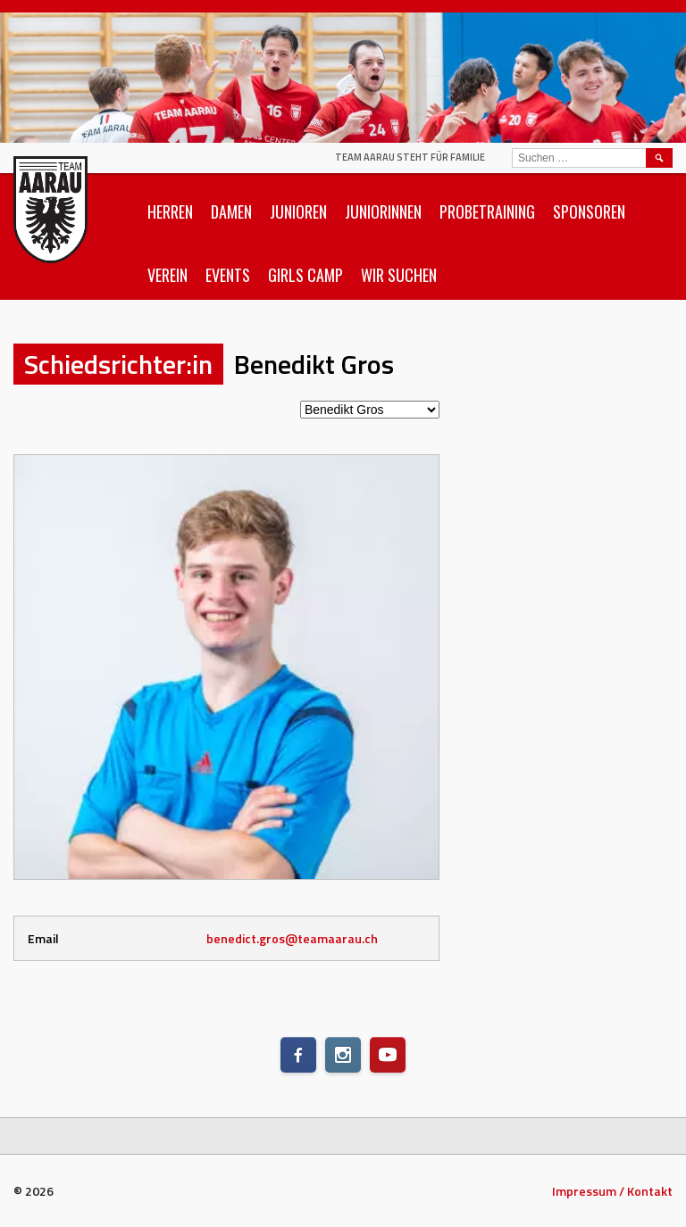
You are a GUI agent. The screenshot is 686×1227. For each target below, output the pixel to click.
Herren (170, 211)
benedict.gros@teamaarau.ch (292, 938)
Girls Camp (305, 274)
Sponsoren (589, 211)
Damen (231, 211)
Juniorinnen (383, 211)
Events (227, 274)
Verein (167, 274)
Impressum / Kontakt (612, 1190)
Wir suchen (399, 274)
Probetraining (487, 211)
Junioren (298, 211)
